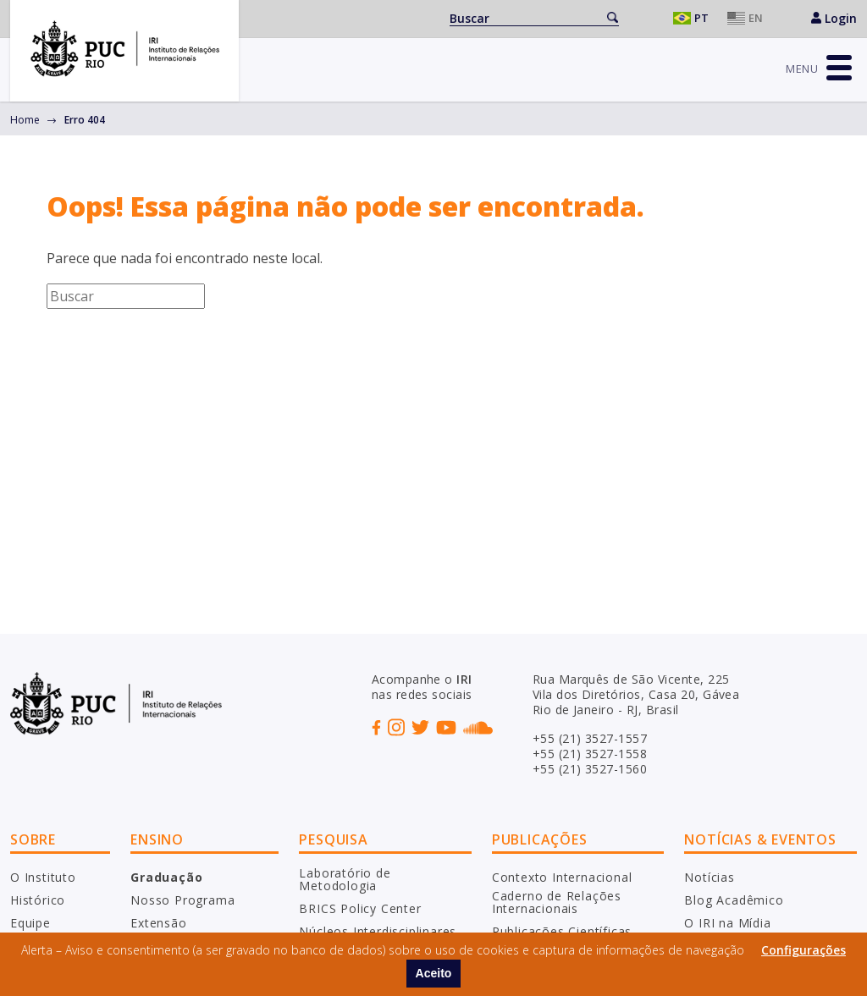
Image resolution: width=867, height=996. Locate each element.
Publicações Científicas (562, 931)
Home (25, 120)
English (748, 18)
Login (834, 18)
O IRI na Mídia (727, 922)
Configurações (803, 950)
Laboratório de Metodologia (344, 880)
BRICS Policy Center (360, 908)
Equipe (30, 922)
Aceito (434, 973)
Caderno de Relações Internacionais (556, 902)
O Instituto (43, 877)
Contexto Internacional (562, 877)
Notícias (709, 877)
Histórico (37, 900)
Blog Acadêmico (733, 900)
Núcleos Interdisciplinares (377, 931)
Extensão (158, 922)
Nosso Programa (182, 900)
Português (694, 18)
